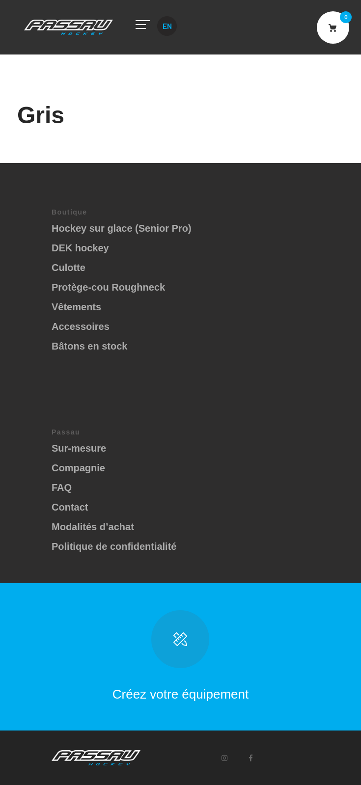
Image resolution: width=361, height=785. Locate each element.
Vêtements (76, 306)
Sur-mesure (79, 448)
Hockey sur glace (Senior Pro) (122, 228)
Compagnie (78, 467)
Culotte (68, 267)
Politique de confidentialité (114, 546)
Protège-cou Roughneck (108, 287)
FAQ (62, 487)
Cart (333, 27)
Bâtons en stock (89, 346)
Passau (68, 27)
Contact (70, 507)
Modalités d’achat (93, 526)
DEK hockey (80, 248)
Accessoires (81, 326)
